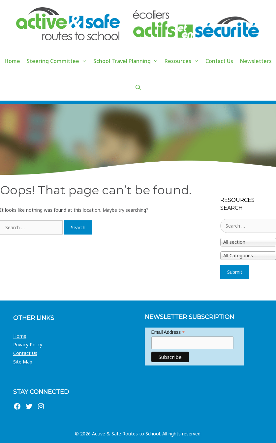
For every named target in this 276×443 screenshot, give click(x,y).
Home (12, 61)
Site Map (22, 362)
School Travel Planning (127, 61)
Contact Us (219, 61)
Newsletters (256, 61)
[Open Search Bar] (138, 87)
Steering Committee (58, 61)
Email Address (168, 332)
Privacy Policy (27, 344)
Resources (183, 61)
